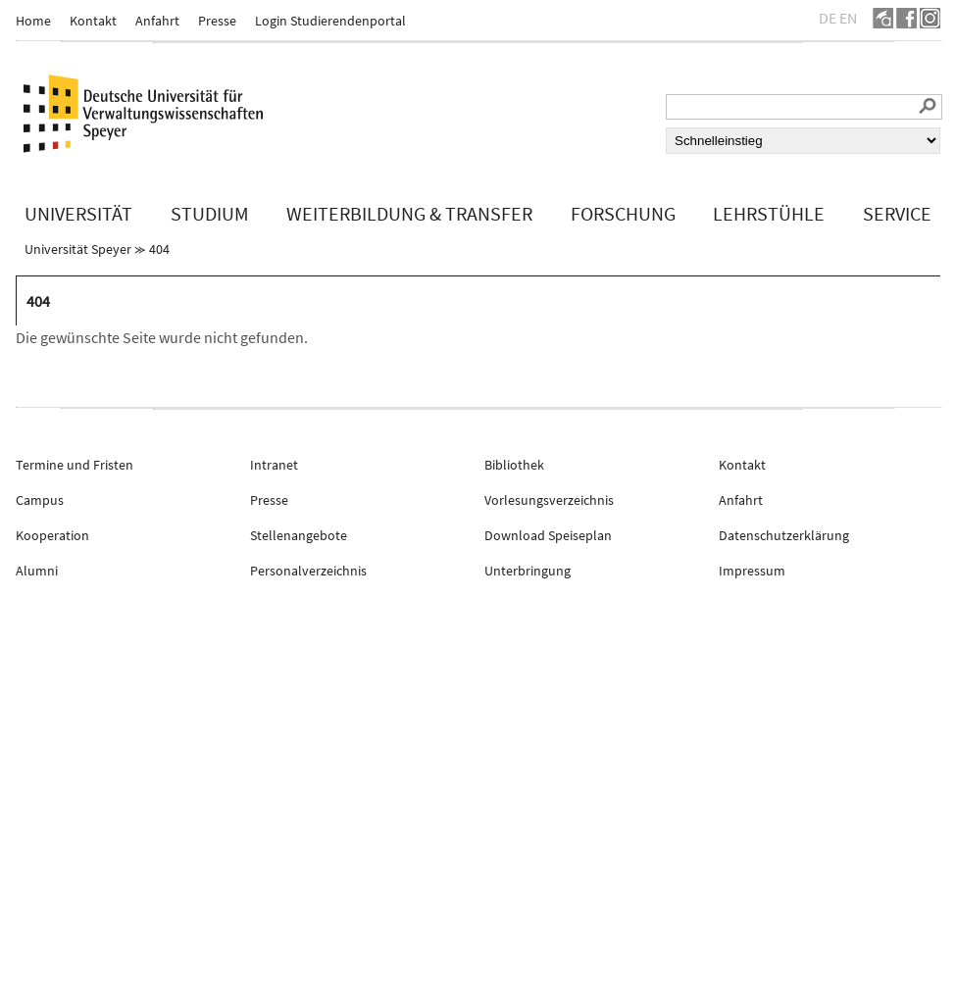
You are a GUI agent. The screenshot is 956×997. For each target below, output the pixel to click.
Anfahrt (157, 20)
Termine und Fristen (74, 465)
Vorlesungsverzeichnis (549, 500)
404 (159, 249)
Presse (217, 20)
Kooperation (52, 535)
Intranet (274, 465)
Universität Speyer (78, 249)
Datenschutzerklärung (784, 535)
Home (33, 20)
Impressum (752, 570)
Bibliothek (514, 465)
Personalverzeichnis (308, 570)
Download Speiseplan (548, 535)
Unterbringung (527, 570)
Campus (40, 500)
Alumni (37, 570)
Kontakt (93, 20)
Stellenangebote (298, 535)
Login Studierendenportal (330, 20)
